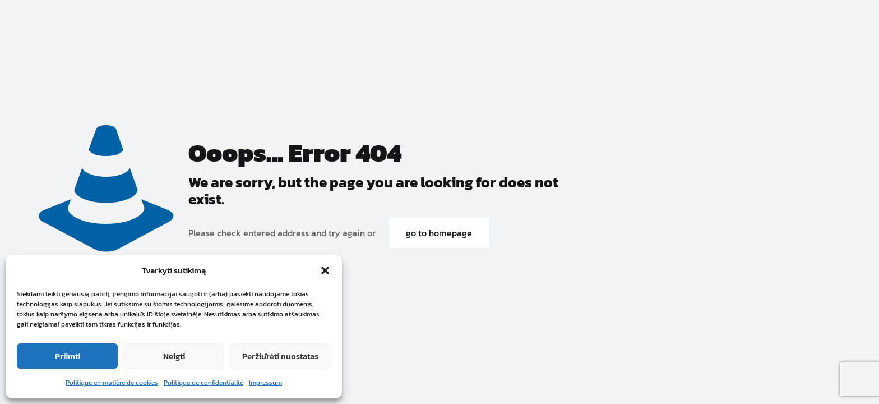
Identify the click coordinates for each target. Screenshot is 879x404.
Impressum (265, 383)
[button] (325, 270)
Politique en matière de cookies (112, 383)
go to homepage (439, 233)
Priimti (67, 356)
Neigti (174, 356)
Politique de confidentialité (203, 383)
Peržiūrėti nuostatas (280, 356)
